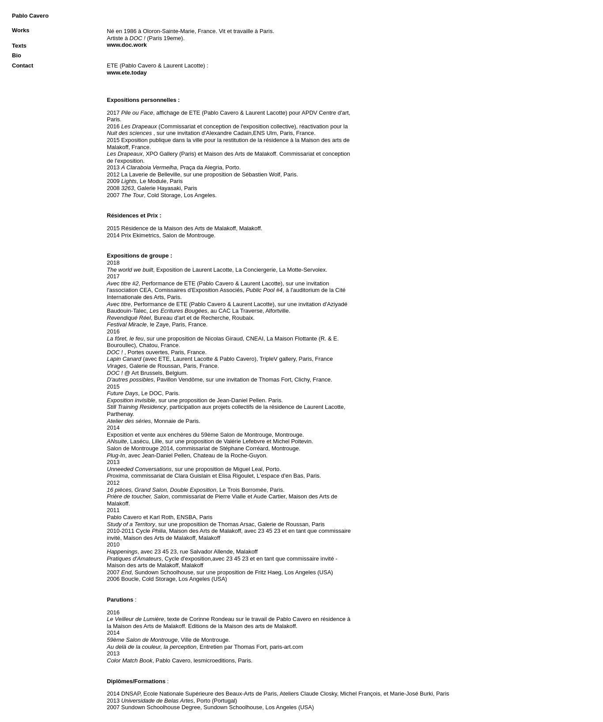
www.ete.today (127, 72)
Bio (16, 55)
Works (21, 30)
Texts (19, 45)
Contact (22, 65)
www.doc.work (127, 44)
